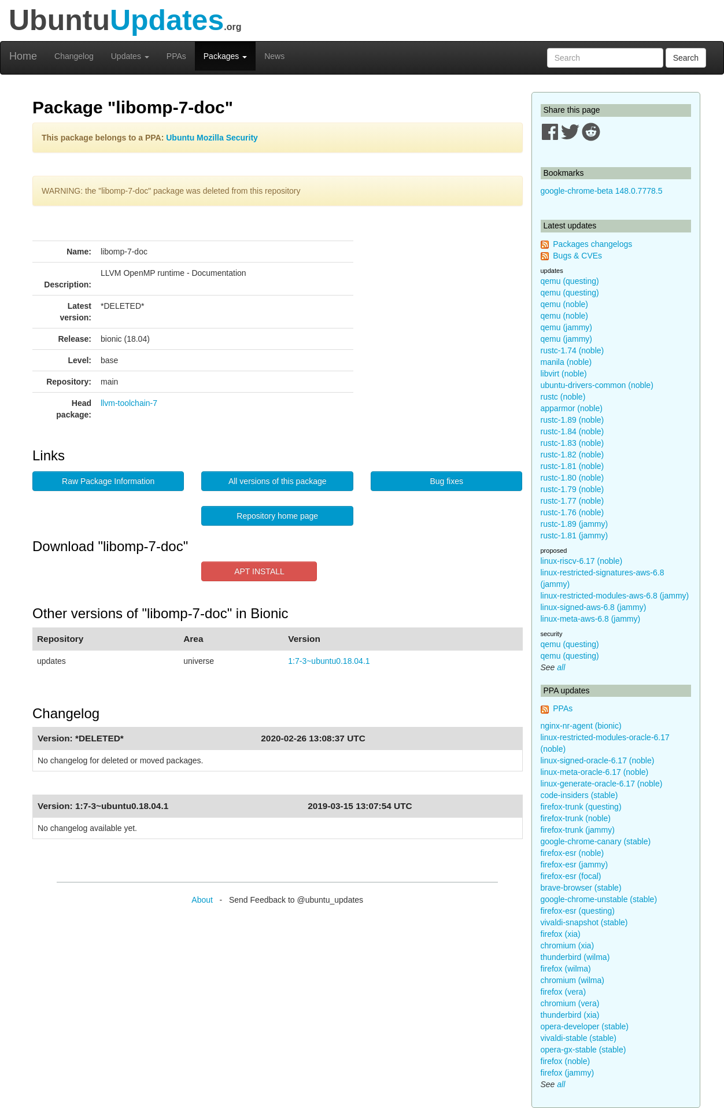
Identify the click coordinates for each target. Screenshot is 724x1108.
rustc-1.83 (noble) (572, 443)
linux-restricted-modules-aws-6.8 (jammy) (615, 595)
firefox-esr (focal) (571, 876)
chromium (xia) (567, 945)
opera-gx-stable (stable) (583, 1049)
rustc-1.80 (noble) (572, 477)
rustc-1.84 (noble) (572, 431)
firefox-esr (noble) (572, 853)
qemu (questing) (570, 281)
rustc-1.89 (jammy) (574, 524)
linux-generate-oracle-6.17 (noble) (602, 783)
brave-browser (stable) (581, 887)
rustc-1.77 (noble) (572, 500)
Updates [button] (130, 56)
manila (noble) (566, 362)
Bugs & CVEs (577, 255)
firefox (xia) (561, 934)
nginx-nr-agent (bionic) (581, 725)
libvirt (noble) (564, 373)
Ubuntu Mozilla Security (212, 137)
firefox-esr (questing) (578, 910)
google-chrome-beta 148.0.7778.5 (602, 190)
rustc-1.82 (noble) (572, 454)
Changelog (74, 56)
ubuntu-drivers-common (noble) (597, 385)
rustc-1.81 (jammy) (574, 535)
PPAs (176, 56)
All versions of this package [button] (277, 481)
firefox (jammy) (567, 1072)
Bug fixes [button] (446, 481)
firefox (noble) (565, 1061)
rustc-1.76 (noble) (572, 512)
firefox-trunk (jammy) (578, 829)
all (561, 667)
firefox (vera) (563, 991)
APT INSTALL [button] (259, 571)
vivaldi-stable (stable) (579, 1038)
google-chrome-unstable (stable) (599, 899)
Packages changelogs (592, 244)
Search (686, 57)
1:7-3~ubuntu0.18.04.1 (329, 661)
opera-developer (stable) (585, 1026)
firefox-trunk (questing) (581, 806)
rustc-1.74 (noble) (572, 350)
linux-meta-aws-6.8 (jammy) (591, 618)
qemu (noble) (565, 304)
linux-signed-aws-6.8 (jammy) (594, 607)
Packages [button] (225, 56)
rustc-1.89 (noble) (572, 419)
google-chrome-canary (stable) (596, 841)
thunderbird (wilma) (575, 957)
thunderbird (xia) (570, 1015)
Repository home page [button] (277, 515)
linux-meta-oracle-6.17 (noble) (595, 772)
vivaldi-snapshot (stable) (584, 922)
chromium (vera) (570, 1003)
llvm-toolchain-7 (129, 403)
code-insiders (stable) (579, 795)
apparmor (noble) (572, 408)
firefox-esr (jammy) (574, 864)
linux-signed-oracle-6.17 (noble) (598, 760)
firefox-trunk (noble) (576, 818)
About (202, 899)
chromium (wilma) (572, 980)
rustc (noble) (563, 396)
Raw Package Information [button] (108, 481)
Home (23, 56)
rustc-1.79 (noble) (572, 489)
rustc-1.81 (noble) (572, 466)
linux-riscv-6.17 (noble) (582, 561)
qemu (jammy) (566, 327)
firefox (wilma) (566, 968)
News (274, 56)
